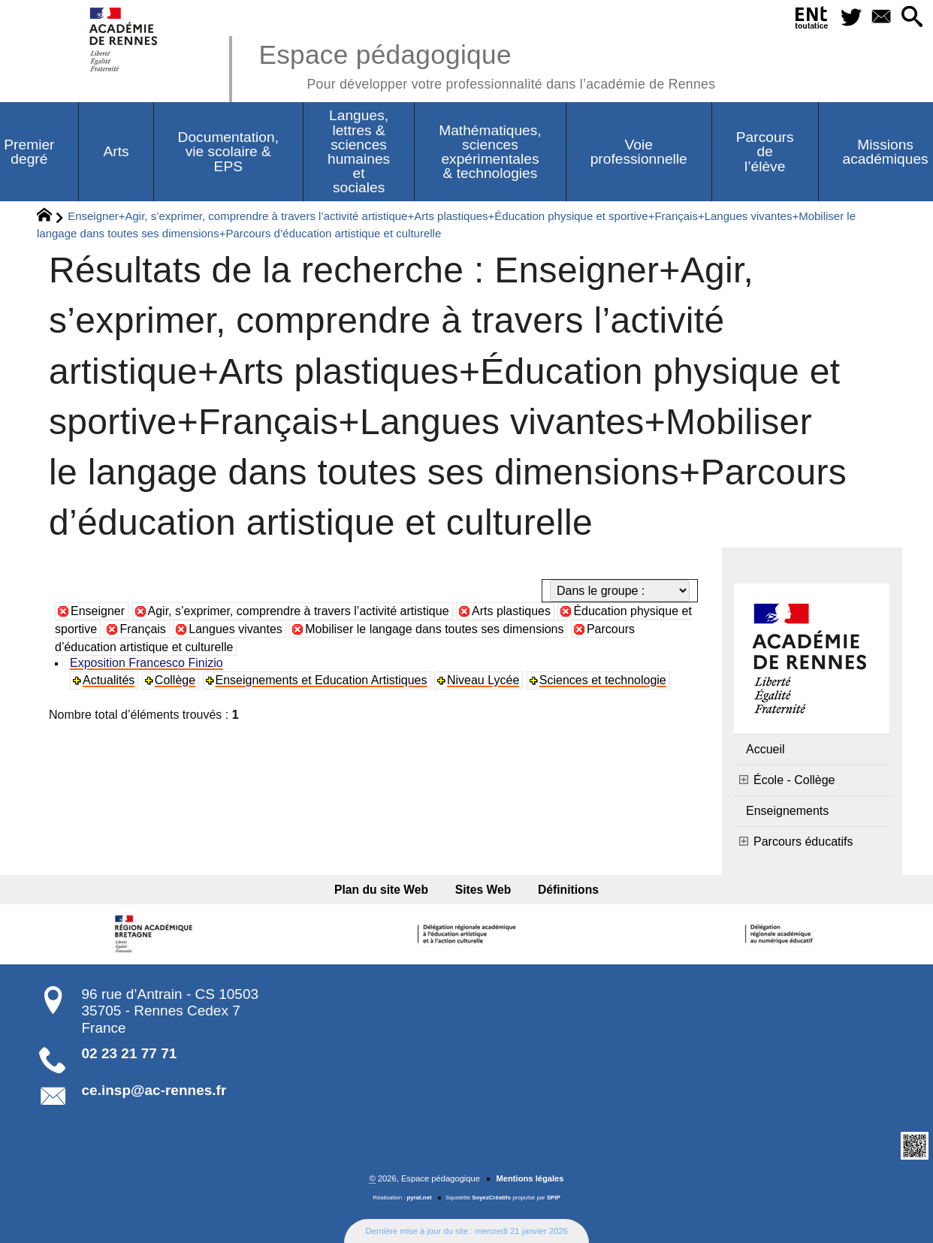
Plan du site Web (381, 889)
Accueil (765, 749)
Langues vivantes (235, 629)
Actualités (108, 680)
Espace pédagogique (486, 64)
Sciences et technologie (602, 680)
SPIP (553, 1197)
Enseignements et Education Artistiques (321, 680)
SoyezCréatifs (491, 1197)
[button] (911, 17)
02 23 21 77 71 (129, 1053)
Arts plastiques (511, 611)
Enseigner (98, 611)
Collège (175, 680)
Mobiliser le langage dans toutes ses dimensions (434, 629)
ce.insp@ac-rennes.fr (154, 1090)
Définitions (568, 889)
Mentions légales (529, 1178)
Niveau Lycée (483, 680)
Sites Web (483, 889)
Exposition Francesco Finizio (146, 662)
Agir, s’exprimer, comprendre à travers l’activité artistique (298, 611)
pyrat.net (419, 1197)
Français (142, 629)
